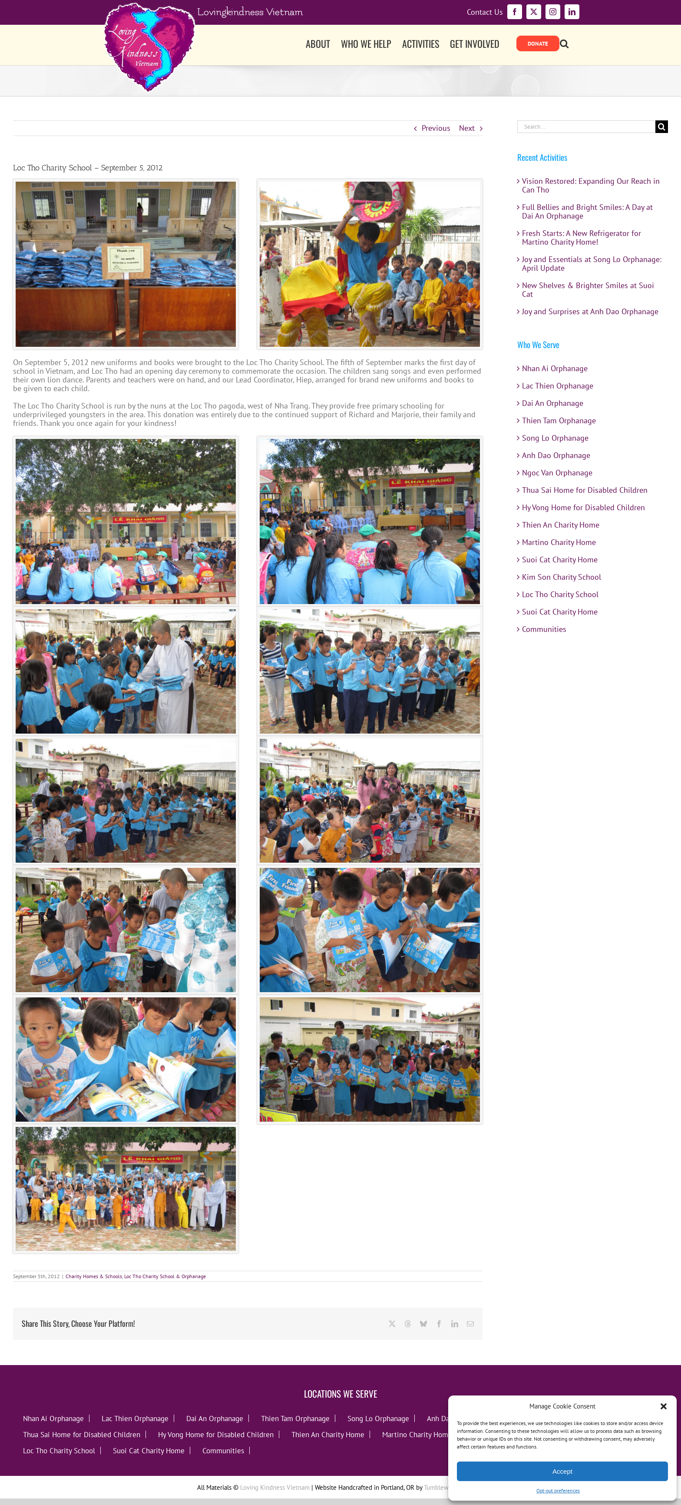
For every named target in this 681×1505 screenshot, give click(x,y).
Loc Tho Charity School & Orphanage (165, 1276)
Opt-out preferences (558, 1490)
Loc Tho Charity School (560, 594)
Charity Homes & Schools (94, 1276)
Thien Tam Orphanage (559, 420)
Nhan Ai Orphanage (555, 368)
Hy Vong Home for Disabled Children (583, 507)
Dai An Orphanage (552, 403)
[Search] (661, 126)
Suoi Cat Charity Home (560, 560)
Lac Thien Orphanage (557, 386)
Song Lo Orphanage (555, 438)
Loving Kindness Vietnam (275, 1487)
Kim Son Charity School (561, 577)
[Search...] (586, 126)
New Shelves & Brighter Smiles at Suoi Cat (588, 289)
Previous (436, 128)
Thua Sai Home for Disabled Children (585, 490)
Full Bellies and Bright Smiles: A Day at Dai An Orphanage (587, 211)
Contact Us (485, 12)
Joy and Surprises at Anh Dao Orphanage (590, 311)
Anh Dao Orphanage (556, 455)
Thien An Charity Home (560, 525)
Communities (544, 629)
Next (467, 128)
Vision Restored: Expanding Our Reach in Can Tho (591, 185)
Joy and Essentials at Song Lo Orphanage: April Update (591, 263)
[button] (663, 1406)
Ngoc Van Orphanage (557, 473)
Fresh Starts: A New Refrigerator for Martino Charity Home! (581, 237)
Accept (562, 1471)
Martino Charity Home (559, 542)
